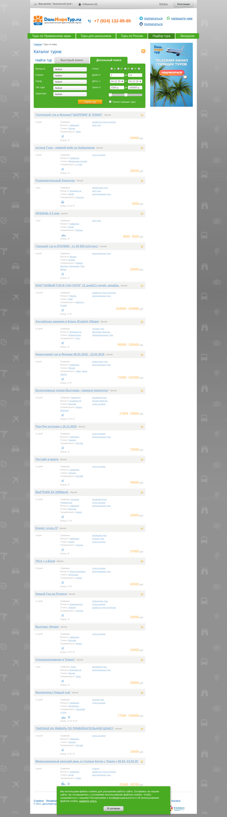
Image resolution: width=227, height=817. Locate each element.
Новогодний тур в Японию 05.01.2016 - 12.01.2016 (69, 354)
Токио (78, 132)
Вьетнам (72, 404)
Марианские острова (77, 161)
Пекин (78, 778)
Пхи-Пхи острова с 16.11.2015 (56, 426)
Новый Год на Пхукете (51, 593)
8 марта (95, 768)
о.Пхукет (79, 611)
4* (135, 68)
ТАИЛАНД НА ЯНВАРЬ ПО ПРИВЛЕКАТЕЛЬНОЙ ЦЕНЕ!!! (74, 728)
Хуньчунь (80, 197)
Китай (71, 194)
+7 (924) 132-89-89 (112, 20)
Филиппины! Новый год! (52, 692)
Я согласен (113, 808)
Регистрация (183, 4)
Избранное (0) (90, 4)
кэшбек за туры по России (104, 122)
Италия (71, 260)
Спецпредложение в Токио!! (55, 659)
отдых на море (99, 155)
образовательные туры (102, 335)
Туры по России (132, 36)
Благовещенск (76, 604)
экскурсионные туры (101, 194)
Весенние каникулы (101, 332)
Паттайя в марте (47, 459)
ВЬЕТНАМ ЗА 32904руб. (52, 492)
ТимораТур (76, 398)
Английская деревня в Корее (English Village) (67, 321)
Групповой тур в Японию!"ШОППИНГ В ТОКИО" (69, 114)
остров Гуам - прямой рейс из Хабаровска (65, 147)
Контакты (176, 800)
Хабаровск (74, 125)
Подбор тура (161, 36)
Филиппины (73, 706)
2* (121, 68)
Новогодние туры (100, 361)
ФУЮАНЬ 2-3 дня (47, 213)
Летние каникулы (100, 401)
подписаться (153, 18)
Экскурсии (187, 36)
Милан (63, 269)
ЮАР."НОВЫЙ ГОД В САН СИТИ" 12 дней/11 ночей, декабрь (77, 285)
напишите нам (181, 18)
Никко (84, 371)
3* (128, 68)
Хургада (79, 545)
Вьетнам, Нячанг (47, 626)
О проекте (39, 800)
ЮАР (70, 299)
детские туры (98, 329)
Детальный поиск (108, 60)
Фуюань (79, 230)
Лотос (73, 667)
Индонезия (73, 575)
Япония (71, 128)
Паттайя (79, 476)
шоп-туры (96, 125)
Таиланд (72, 440)
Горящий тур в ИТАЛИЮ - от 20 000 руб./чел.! (67, 246)
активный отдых (99, 398)
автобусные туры (100, 188)
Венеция (64, 266)
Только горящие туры (122, 102)
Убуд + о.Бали (45, 561)
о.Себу (63, 712)
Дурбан (63, 305)
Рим (82, 266)
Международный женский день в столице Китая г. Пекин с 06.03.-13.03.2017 (88, 761)
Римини (79, 263)
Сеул (78, 338)
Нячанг (79, 407)
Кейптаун (80, 302)
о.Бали (79, 578)
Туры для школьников (96, 36)
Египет (71, 542)
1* (115, 68)
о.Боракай (80, 709)
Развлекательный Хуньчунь (55, 180)
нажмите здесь (88, 801)
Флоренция (74, 266)
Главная (38, 44)
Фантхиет (64, 410)
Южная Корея (74, 335)
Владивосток (75, 191)
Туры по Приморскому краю (51, 36)
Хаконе (63, 374)
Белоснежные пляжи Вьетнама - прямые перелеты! (71, 390)
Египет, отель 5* (46, 528)
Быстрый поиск (72, 60)
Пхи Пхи (79, 443)
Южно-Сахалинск (77, 571)
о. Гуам (79, 164)
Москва (73, 257)
